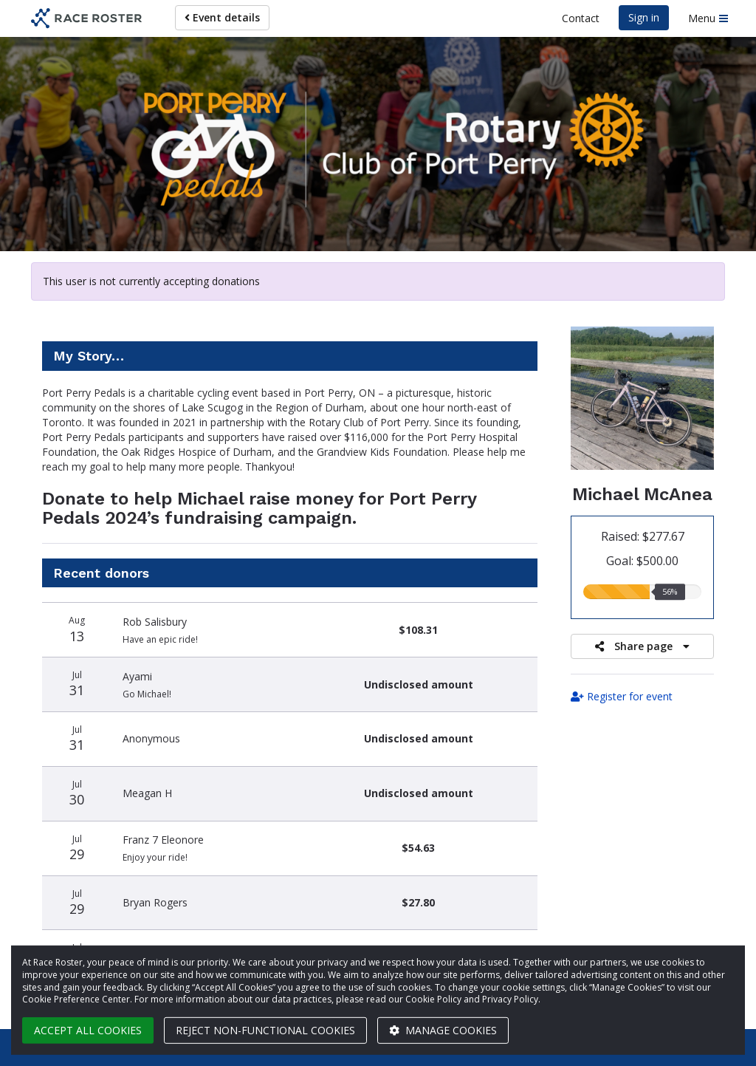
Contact (580, 18)
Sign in (643, 17)
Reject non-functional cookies (265, 1030)
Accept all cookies (88, 1030)
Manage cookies (443, 1030)
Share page (642, 646)
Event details (222, 17)
